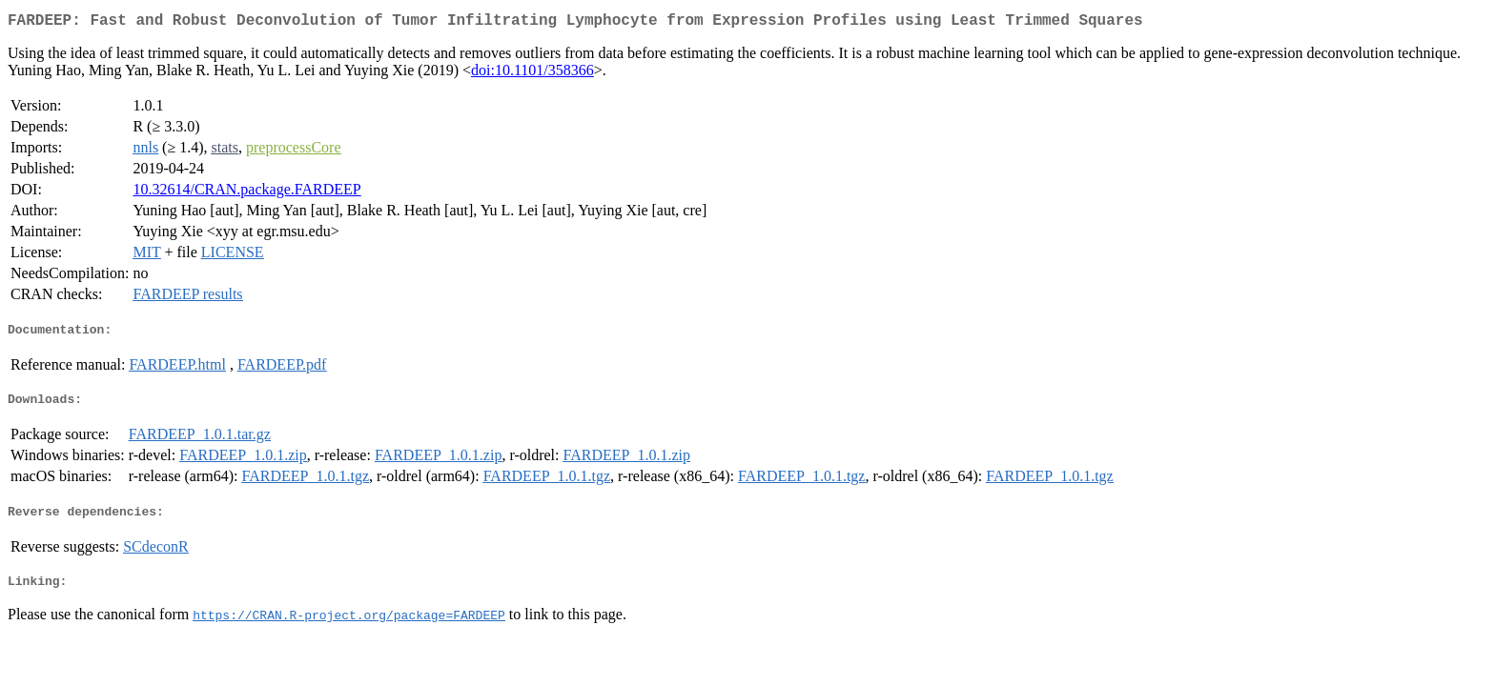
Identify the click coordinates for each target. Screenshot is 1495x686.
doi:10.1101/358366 (532, 74)
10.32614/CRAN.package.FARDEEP (246, 193)
